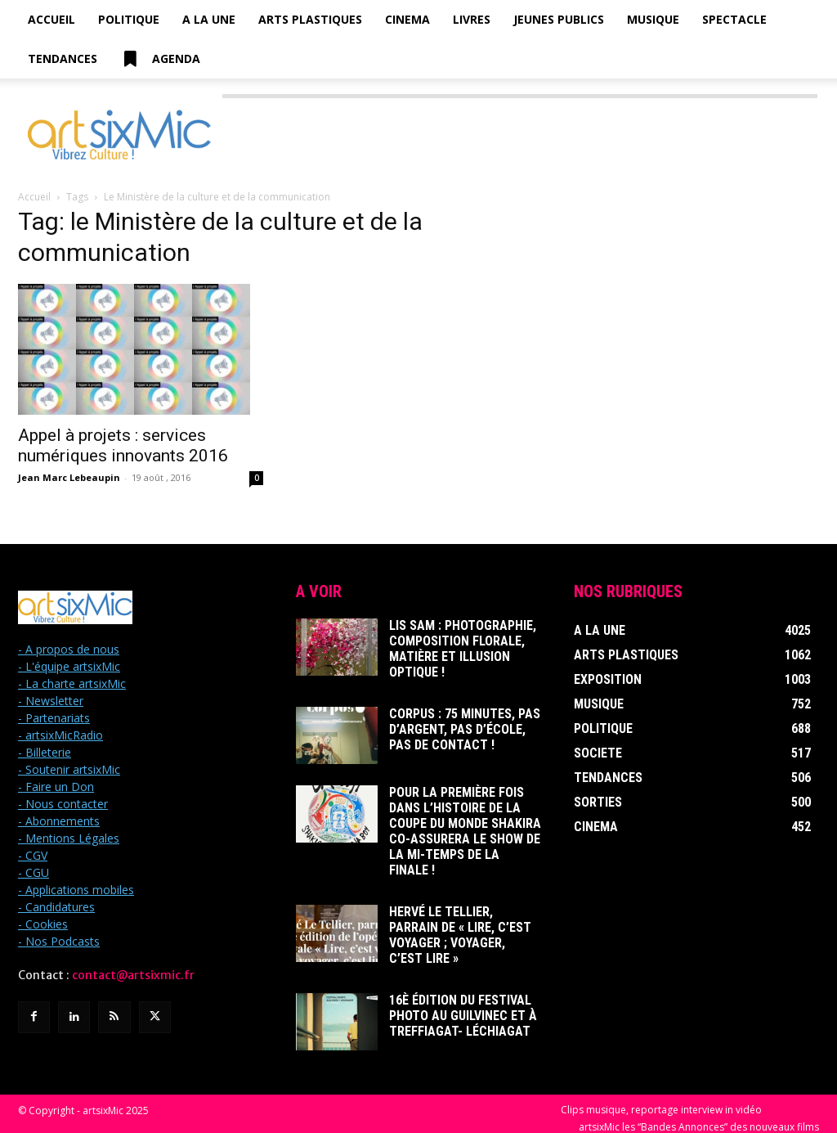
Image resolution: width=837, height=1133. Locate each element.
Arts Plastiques (310, 19)
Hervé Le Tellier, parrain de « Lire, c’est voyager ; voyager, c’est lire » (461, 897)
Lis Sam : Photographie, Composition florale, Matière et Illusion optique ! (462, 640)
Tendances (62, 58)
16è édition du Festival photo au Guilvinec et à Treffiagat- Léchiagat (462, 975)
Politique (128, 19)
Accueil (51, 19)
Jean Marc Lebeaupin (69, 477)
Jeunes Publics (558, 19)
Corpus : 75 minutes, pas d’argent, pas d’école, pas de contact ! (458, 719)
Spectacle (734, 19)
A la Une (208, 19)
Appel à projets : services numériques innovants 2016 (123, 445)
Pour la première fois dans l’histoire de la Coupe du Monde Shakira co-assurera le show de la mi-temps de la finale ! (464, 812)
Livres (471, 19)
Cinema (407, 19)
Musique (653, 19)
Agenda (160, 59)
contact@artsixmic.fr (133, 975)
